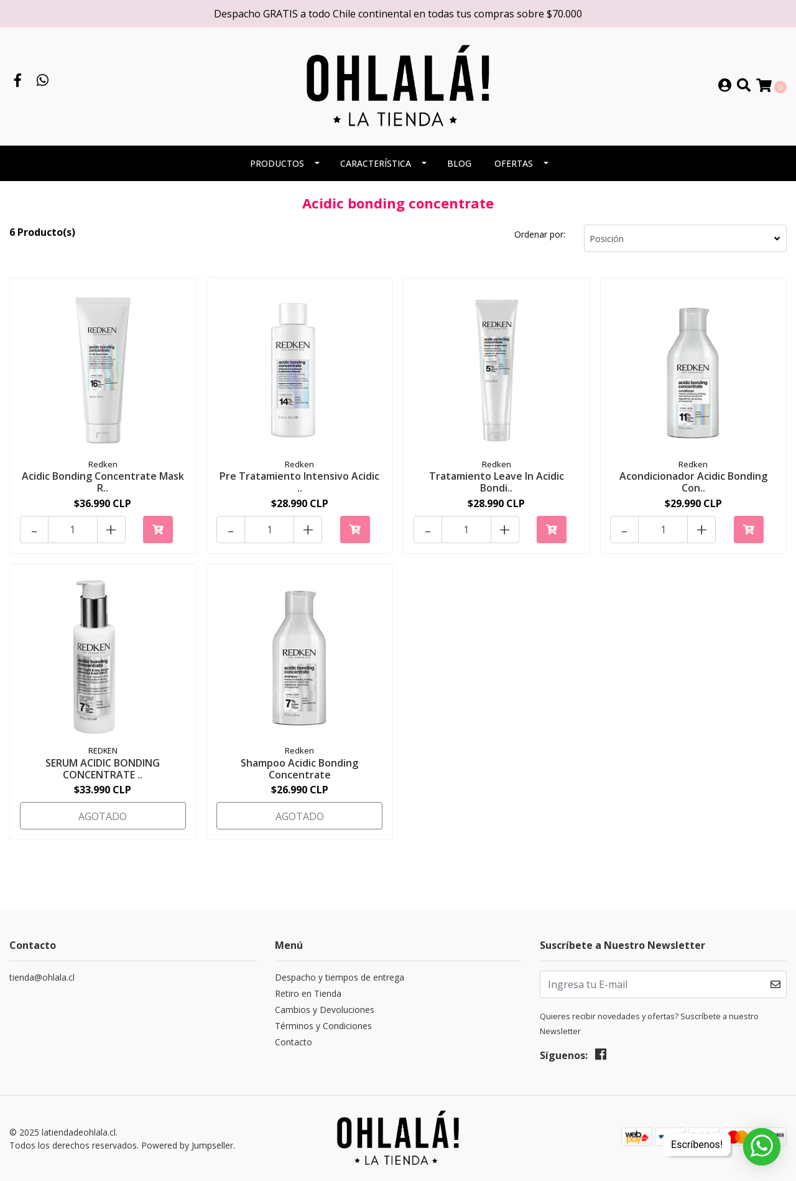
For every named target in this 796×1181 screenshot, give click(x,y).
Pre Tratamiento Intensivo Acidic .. (299, 482)
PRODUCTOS (277, 163)
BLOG (459, 163)
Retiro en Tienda (308, 994)
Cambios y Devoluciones (324, 1010)
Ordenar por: (539, 234)
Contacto (293, 1042)
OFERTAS (513, 163)
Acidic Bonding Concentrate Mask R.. (103, 482)
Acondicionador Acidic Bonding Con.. (693, 482)
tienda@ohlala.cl (42, 978)
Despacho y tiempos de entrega (339, 978)
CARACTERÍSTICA (375, 163)
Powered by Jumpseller (187, 1145)
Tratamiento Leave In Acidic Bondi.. (496, 482)
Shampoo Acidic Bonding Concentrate (299, 769)
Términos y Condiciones (323, 1026)
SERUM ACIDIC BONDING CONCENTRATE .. (102, 769)
